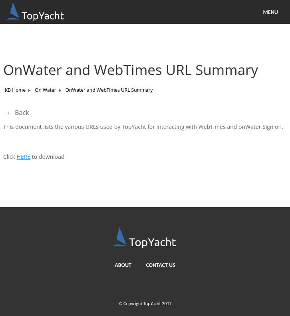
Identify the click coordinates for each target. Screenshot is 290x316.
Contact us (160, 265)
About (123, 265)
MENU (270, 12)
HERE (24, 156)
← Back (18, 112)
